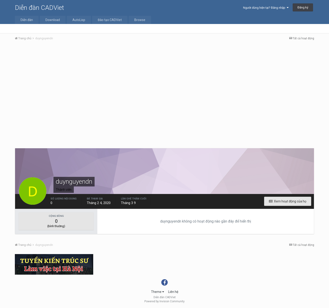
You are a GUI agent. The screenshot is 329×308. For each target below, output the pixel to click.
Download (52, 20)
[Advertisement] (164, 78)
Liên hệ (173, 292)
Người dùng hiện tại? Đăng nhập (266, 7)
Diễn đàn (27, 20)
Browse (139, 20)
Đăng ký (302, 7)
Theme (157, 292)
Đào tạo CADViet (110, 20)
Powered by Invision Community (164, 301)
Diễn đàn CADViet (39, 7)
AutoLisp (78, 20)
